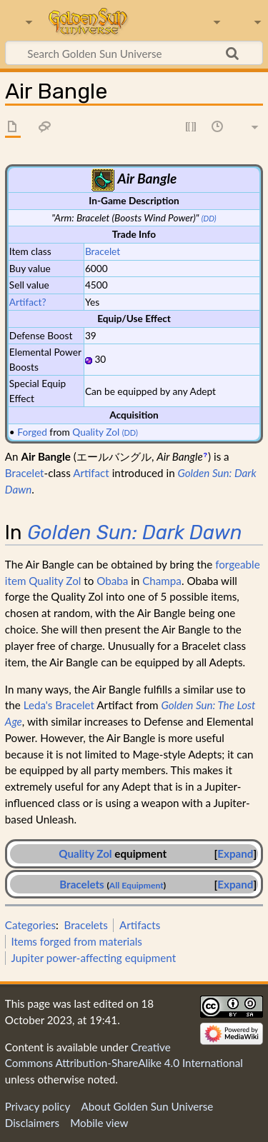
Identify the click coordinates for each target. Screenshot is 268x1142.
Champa (162, 580)
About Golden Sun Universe (147, 1106)
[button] (235, 854)
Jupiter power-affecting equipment (93, 957)
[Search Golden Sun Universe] (134, 52)
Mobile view (99, 1122)
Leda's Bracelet (59, 704)
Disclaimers (32, 1122)
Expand (235, 853)
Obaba (112, 580)
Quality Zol (95, 432)
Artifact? (27, 302)
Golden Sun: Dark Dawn (134, 532)
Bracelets (81, 884)
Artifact (91, 472)
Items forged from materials (76, 941)
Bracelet (102, 251)
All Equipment (136, 885)
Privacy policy (37, 1106)
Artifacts (139, 924)
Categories (30, 924)
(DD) (209, 218)
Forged (32, 432)
